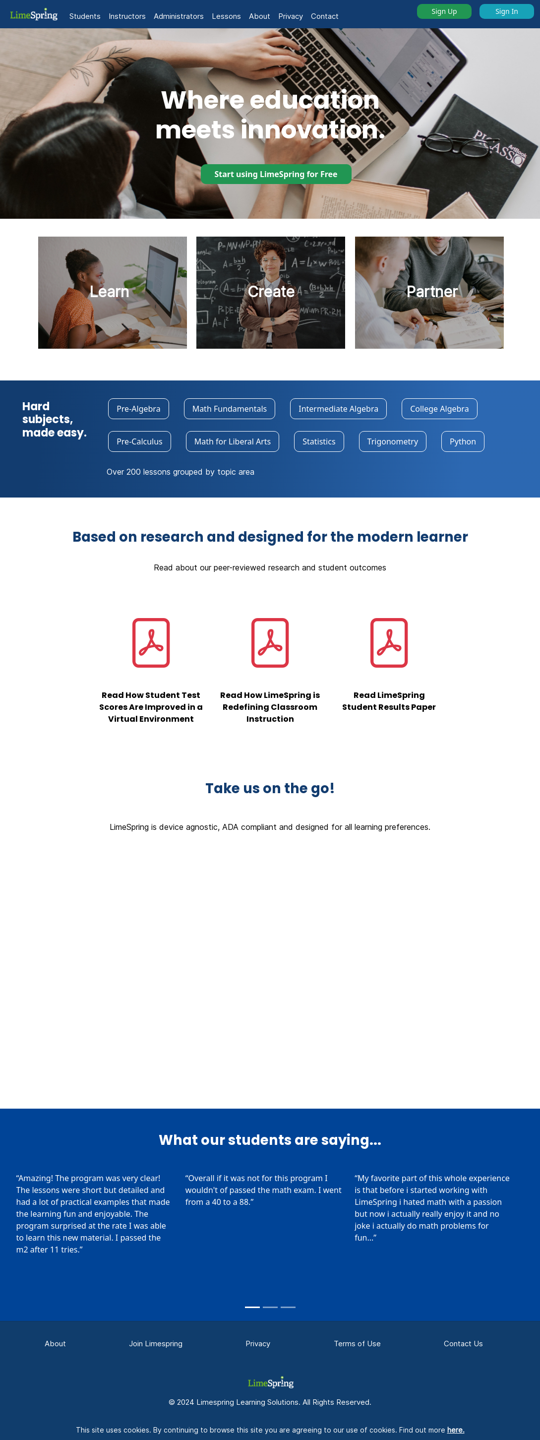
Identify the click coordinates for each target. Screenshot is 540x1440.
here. (456, 1430)
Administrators (179, 16)
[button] (33, 14)
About (259, 16)
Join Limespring (155, 1343)
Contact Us (463, 1343)
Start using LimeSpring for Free (276, 174)
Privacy (290, 16)
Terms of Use (357, 1343)
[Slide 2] (270, 1307)
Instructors (127, 16)
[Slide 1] (252, 1307)
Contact (325, 16)
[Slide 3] (288, 1307)
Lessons (226, 16)
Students (85, 16)
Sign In (506, 11)
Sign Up (444, 11)
